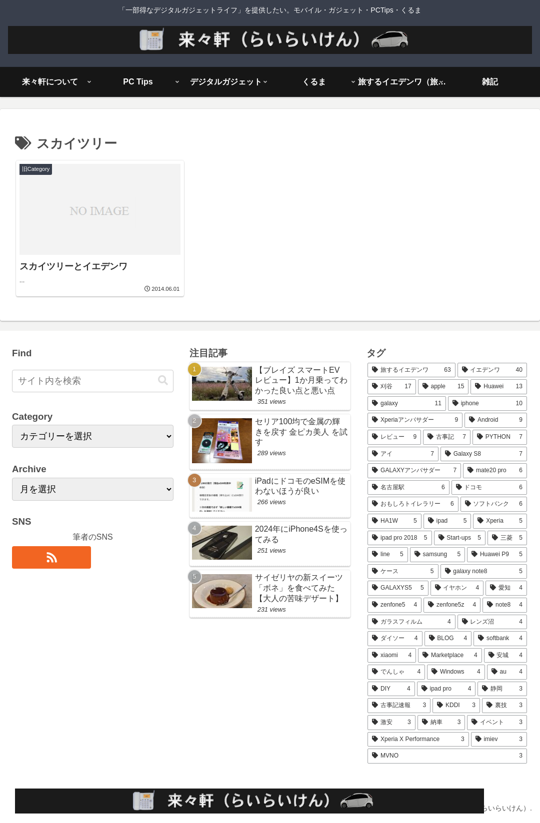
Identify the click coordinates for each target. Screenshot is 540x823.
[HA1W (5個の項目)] (395, 521)
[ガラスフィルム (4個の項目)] (411, 622)
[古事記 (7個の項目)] (446, 437)
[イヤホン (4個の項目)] (457, 588)
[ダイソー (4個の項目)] (395, 638)
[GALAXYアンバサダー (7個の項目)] (414, 470)
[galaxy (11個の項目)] (407, 403)
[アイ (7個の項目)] (403, 454)
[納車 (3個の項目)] (442, 722)
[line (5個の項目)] (388, 554)
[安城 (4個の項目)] (505, 655)
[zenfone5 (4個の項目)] (395, 605)
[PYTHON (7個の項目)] (499, 437)
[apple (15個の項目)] (443, 386)
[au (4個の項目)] (507, 672)
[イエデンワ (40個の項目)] (492, 370)
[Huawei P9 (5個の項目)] (497, 554)
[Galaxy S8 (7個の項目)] (483, 454)
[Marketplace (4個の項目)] (450, 655)
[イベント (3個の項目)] (497, 722)
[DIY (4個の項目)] (391, 689)
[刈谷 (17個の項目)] (392, 386)
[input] (93, 381)
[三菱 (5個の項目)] (507, 538)
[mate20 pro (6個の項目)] (495, 470)
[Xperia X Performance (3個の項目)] (418, 739)
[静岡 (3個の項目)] (502, 689)
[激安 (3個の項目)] (392, 722)
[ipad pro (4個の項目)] (446, 689)
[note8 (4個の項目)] (504, 605)
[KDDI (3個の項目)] (456, 705)
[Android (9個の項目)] (495, 420)
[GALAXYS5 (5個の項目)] (398, 588)
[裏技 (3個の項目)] (504, 705)
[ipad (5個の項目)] (448, 521)
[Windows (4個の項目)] (456, 672)
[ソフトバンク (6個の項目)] (493, 504)
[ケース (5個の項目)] (403, 571)
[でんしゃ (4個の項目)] (396, 672)
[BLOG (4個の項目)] (448, 638)
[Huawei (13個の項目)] (498, 386)
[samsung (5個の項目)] (437, 554)
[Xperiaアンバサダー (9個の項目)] (415, 420)
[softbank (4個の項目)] (500, 638)
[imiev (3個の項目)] (499, 739)
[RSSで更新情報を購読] (51, 557)
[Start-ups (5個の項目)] (460, 538)
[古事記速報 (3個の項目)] (399, 705)
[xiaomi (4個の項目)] (392, 655)
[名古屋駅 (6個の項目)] (408, 487)
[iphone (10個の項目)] (487, 403)
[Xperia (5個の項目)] (500, 521)
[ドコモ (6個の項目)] (489, 487)
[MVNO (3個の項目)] (447, 756)
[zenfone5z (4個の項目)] (452, 605)
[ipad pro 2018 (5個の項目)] (400, 538)
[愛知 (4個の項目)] (506, 588)
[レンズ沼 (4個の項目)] (492, 622)
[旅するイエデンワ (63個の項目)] (411, 370)
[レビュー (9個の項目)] (394, 437)
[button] (163, 380)
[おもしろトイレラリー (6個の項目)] (413, 504)
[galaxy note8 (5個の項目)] (483, 571)
